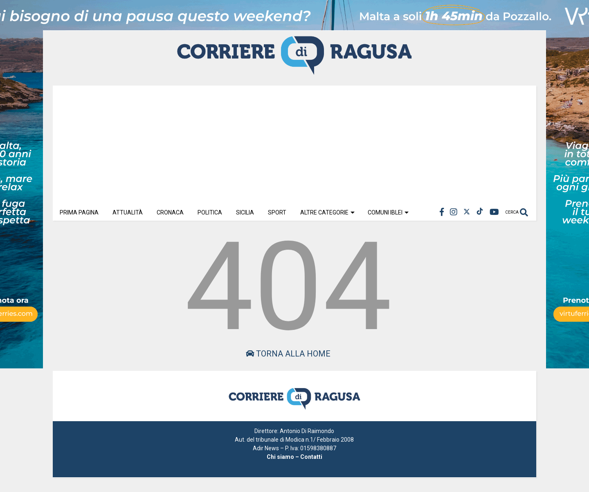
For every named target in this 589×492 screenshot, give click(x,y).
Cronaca (170, 212)
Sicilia (245, 212)
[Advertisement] (294, 143)
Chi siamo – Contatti (294, 457)
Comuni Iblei (388, 212)
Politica (210, 212)
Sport (277, 212)
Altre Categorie (327, 212)
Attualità (127, 212)
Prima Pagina (79, 212)
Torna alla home (288, 354)
